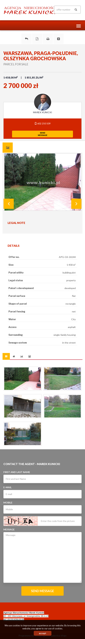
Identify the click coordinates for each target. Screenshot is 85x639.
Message (9, 529)
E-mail (7, 487)
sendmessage (42, 134)
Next (76, 204)
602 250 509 (42, 123)
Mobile (7, 502)
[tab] (8, 147)
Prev (9, 204)
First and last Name (16, 472)
